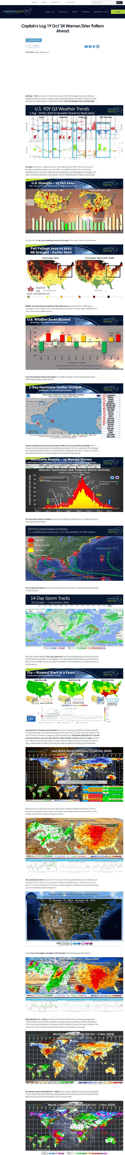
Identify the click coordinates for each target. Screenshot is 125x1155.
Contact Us (56, 2)
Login (34, 2)
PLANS (118, 12)
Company (63, 12)
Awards (86, 12)
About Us (49, 12)
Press (75, 12)
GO (119, 3)
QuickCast (70, 2)
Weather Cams (101, 12)
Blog (44, 2)
